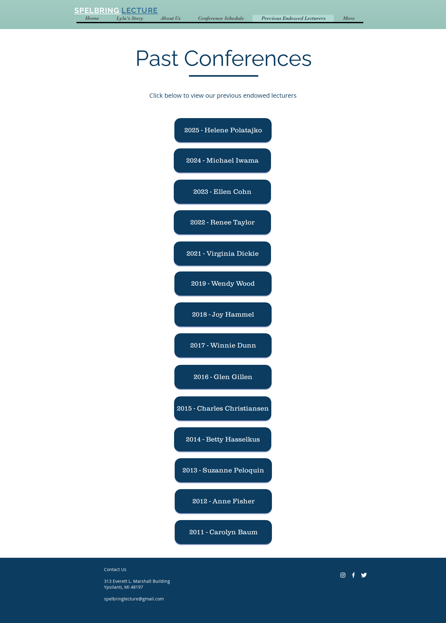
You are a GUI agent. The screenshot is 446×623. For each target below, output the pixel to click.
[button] (223, 130)
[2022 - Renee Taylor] (222, 222)
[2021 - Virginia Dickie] (222, 253)
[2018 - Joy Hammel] (223, 314)
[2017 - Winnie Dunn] (223, 345)
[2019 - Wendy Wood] (223, 283)
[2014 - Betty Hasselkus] (222, 439)
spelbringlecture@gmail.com (134, 599)
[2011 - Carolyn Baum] (223, 532)
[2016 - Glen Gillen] (223, 377)
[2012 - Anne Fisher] (223, 501)
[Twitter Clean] (364, 575)
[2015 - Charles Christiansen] (222, 408)
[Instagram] (342, 575)
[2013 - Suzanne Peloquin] (223, 470)
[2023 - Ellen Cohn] (222, 192)
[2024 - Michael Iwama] (222, 160)
